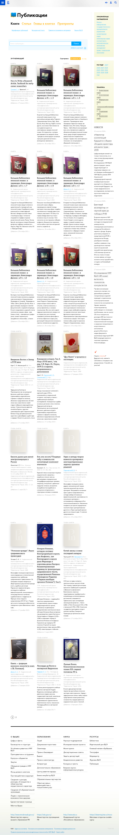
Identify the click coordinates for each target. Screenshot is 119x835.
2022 (102, 70)
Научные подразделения (72, 741)
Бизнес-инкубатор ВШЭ (46, 775)
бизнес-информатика (101, 23)
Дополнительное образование (49, 768)
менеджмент (101, 48)
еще (98, 75)
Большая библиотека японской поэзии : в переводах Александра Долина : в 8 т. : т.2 (21, 274)
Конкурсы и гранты (70, 764)
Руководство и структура (20, 744)
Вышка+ (40, 756)
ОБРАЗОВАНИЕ (44, 737)
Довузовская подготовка (46, 744)
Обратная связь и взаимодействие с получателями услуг (44, 785)
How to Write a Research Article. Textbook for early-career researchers (22, 83)
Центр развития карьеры (46, 771)
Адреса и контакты (21, 829)
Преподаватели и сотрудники (22, 754)
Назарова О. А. (41, 672)
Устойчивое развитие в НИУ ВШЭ (21, 749)
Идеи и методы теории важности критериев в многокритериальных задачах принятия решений (74, 461)
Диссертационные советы (73, 752)
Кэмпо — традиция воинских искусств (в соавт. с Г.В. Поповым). (23, 666)
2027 (106, 65)
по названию (74, 59)
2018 (106, 72)
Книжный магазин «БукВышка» (101, 748)
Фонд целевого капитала (20, 772)
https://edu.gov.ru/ (44, 814)
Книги (15, 24)
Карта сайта (60, 832)
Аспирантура (42, 764)
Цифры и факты (16, 741)
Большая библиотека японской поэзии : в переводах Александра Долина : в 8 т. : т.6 (74, 274)
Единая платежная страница (21, 802)
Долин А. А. (67, 189)
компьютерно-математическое (102, 42)
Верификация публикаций (20, 30)
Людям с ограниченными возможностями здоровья (20, 797)
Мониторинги (68, 748)
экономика (100, 53)
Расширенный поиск (38, 30)
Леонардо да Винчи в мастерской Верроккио (47, 667)
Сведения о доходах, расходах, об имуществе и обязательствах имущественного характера (21, 782)
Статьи (26, 24)
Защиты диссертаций (71, 756)
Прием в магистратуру (45, 760)
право (99, 50)
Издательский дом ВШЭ (99, 744)
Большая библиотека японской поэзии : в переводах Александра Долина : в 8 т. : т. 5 (74, 94)
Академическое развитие (73, 760)
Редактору (111, 828)
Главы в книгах (44, 24)
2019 (102, 72)
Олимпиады (41, 748)
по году (84, 59)
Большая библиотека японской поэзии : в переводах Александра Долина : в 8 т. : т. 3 (47, 94)
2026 (98, 68)
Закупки (14, 762)
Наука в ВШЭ (78, 30)
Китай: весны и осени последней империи (73, 551)
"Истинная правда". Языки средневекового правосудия (22, 553)
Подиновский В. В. (69, 470)
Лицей (39, 741)
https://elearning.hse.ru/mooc (101, 814)
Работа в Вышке (16, 806)
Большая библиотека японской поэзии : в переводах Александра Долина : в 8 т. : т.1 (74, 182)
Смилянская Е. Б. (42, 377)
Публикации (32, 14)
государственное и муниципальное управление (103, 29)
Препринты (65, 24)
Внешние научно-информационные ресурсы (73, 769)
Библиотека (94, 741)
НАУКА (66, 737)
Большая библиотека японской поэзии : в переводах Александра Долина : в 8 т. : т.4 (47, 274)
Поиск (76, 44)
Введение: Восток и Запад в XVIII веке (22, 360)
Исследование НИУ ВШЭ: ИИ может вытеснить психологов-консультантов (102, 279)
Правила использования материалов (59, 30)
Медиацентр (94, 756)
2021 (106, 70)
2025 (102, 68)
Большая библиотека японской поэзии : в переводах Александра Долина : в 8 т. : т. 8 (47, 182)
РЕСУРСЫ (94, 737)
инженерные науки (103, 38)
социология (106, 50)
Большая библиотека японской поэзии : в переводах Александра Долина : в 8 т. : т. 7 (21, 182)
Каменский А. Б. (49, 375)
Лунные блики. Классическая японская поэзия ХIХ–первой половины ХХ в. (74, 668)
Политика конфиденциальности (64, 829)
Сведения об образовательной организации (22, 791)
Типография (94, 752)
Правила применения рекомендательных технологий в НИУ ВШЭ (33, 832)
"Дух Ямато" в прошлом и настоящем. (75, 358)
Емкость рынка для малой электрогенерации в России (22, 459)
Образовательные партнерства (49, 779)
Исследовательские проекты (74, 744)
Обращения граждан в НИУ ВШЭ (21, 767)
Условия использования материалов (40, 829)
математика (101, 45)
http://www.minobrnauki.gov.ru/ (22, 814)
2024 (106, 68)
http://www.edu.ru (70, 814)
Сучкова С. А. (15, 89)
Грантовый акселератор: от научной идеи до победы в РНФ (101, 209)
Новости (98, 127)
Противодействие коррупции (22, 776)
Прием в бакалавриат (45, 752)
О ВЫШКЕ (15, 737)
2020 (98, 72)
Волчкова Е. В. (78, 557)
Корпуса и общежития (19, 758)
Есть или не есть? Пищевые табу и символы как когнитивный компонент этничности (49, 460)
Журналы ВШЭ (95, 760)
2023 (98, 70)
